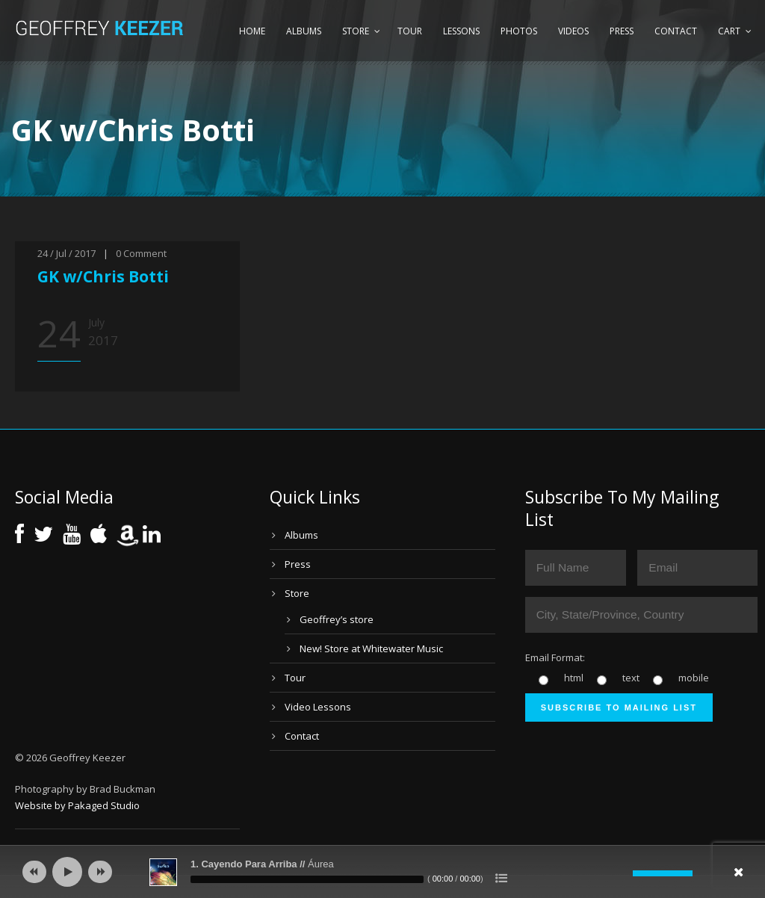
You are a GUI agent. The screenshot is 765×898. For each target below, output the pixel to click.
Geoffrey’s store (337, 619)
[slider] (307, 879)
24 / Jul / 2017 (66, 253)
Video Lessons (318, 706)
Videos (573, 31)
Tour (409, 31)
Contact (675, 31)
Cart (729, 31)
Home (252, 31)
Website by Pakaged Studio (77, 805)
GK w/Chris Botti (103, 276)
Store (355, 31)
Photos (519, 31)
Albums (303, 31)
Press (622, 31)
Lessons (461, 31)
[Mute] (621, 873)
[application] (382, 872)
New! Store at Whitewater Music (371, 648)
